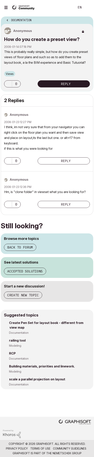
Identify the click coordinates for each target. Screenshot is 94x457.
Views (10, 73)
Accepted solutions (25, 271)
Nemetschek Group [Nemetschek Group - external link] (67, 453)
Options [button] (87, 19)
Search (66, 7)
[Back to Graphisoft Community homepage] (24, 7)
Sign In (87, 7)
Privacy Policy (17, 448)
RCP (12, 353)
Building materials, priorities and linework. (42, 366)
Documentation (19, 332)
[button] (8, 84)
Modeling (15, 345)
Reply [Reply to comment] (66, 161)
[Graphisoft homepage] (75, 422)
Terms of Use (40, 448)
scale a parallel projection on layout (37, 379)
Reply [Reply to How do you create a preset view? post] (66, 84)
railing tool (17, 340)
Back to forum (20, 247)
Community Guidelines (69, 448)
